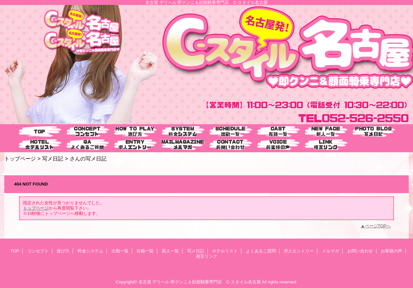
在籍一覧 (145, 250)
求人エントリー (299, 250)
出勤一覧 (120, 250)
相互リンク (206, 256)
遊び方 (63, 250)
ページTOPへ (378, 225)
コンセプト (38, 250)
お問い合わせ (360, 250)
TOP (39, 132)
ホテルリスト (225, 250)
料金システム (90, 250)
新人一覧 (170, 250)
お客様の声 (391, 250)
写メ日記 (52, 158)
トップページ (20, 158)
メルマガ (330, 250)
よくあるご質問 (261, 250)
